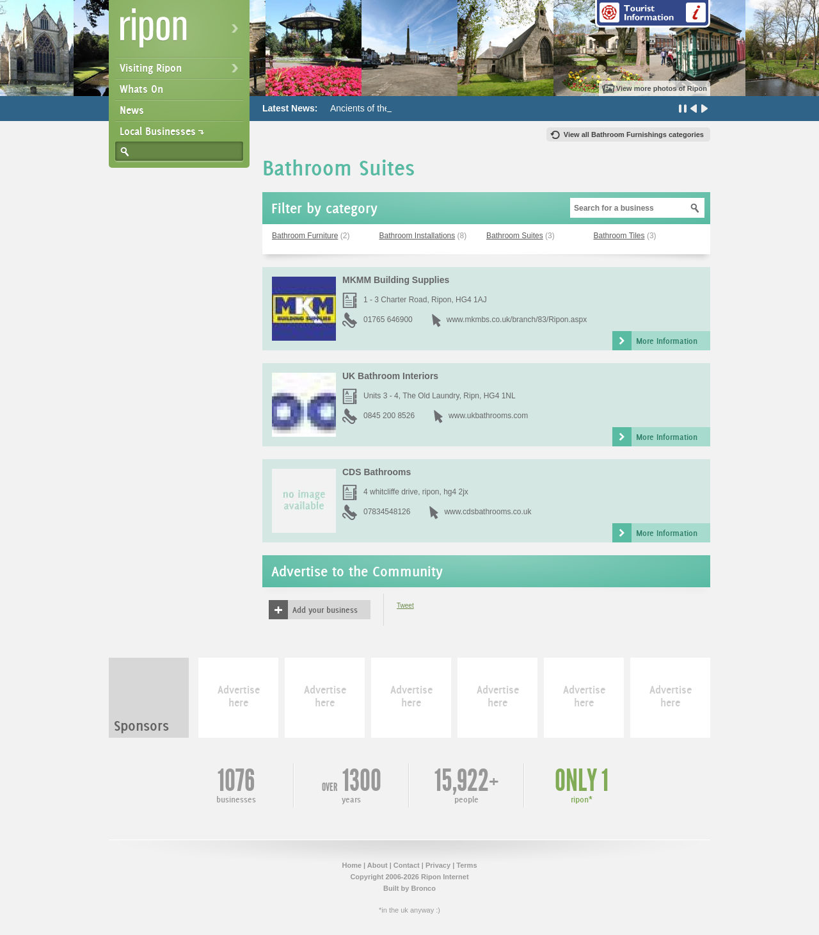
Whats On (141, 89)
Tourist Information (652, 14)
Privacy (437, 865)
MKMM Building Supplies (395, 280)
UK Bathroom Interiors (390, 376)
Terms (466, 865)
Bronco (423, 888)
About (377, 865)
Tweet (405, 605)
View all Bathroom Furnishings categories (634, 134)
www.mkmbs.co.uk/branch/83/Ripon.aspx (517, 319)
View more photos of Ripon (661, 88)
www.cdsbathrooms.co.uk (487, 511)
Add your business (325, 610)
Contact (407, 865)
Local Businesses (158, 131)
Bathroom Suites (514, 235)
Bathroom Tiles (619, 235)
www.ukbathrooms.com (488, 415)
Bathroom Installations (417, 235)
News (132, 110)
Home (352, 865)
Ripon (181, 32)
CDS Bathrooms (376, 472)
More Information (666, 341)
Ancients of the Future (374, 108)
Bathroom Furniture (305, 235)
